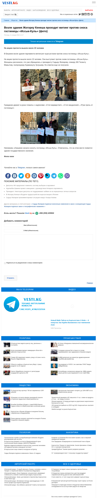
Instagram (88, 14)
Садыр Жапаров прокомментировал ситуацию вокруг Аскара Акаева (31, 197)
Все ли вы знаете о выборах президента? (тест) (67, 481)
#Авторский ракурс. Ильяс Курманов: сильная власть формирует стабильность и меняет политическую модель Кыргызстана (24, 458)
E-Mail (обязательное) (31, 230)
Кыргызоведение (39, 10)
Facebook (82, 14)
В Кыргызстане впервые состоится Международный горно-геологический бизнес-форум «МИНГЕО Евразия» (22, 426)
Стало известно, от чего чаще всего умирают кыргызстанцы (70, 461)
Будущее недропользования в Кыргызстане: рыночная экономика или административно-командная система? (24, 430)
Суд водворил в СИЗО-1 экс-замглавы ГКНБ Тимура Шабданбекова (73, 361)
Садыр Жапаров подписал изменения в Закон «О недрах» (22, 438)
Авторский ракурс (18, 10)
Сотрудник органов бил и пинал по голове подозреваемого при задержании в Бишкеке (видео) (74, 351)
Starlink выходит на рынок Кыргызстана (64, 406)
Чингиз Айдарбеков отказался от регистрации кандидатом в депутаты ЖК (25, 372)
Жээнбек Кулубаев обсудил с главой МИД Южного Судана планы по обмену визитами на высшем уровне (24, 399)
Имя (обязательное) (30, 225)
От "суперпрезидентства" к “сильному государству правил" (70, 437)
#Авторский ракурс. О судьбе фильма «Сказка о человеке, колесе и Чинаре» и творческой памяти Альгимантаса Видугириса (25, 454)
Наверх (90, 283)
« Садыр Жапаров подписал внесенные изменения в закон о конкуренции (58, 204)
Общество (14, 20)
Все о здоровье (53, 10)
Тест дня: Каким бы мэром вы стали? (63, 485)
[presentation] (21, 270)
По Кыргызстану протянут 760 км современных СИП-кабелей (23, 390)
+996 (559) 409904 (46, 213)
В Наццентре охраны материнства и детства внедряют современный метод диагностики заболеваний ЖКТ (69, 458)
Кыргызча (89, 10)
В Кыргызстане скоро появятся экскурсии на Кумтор (20, 434)
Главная (6, 20)
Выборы (7, 10)
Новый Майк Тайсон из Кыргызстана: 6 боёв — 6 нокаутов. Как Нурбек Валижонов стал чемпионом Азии (70, 322)
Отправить (10, 278)
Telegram (92, 14)
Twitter (79, 14)
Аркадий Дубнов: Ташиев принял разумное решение (68, 434)
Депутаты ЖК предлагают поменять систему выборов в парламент (30, 185)
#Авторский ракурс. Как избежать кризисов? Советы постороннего (25, 469)
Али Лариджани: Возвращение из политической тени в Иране (71, 426)
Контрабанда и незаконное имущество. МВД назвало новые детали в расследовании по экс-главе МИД (73, 365)
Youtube (85, 14)
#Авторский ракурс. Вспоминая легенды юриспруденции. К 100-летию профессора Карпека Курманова (24, 466)
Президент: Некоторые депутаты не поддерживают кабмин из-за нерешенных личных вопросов (41, 191)
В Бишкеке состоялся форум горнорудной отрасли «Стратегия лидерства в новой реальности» (23, 395)
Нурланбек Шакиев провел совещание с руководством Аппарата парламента (34, 188)
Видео (29, 10)
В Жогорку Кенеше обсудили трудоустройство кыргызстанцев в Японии (32, 194)
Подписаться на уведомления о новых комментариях (24, 263)
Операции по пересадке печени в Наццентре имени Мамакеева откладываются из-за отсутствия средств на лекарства (72, 470)
